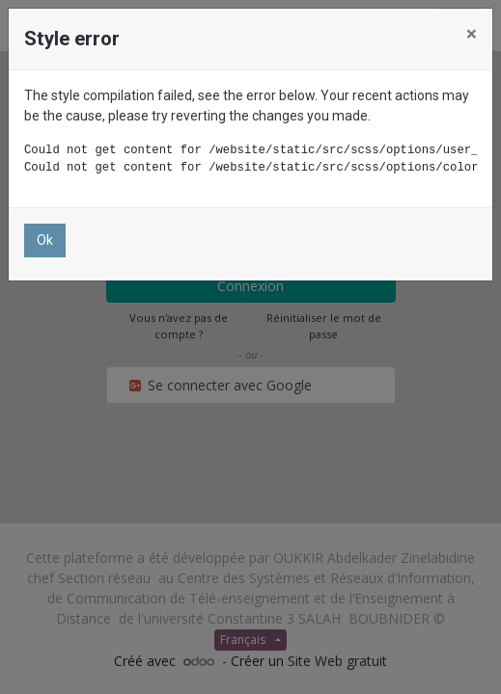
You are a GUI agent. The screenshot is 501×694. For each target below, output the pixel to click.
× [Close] (471, 33)
